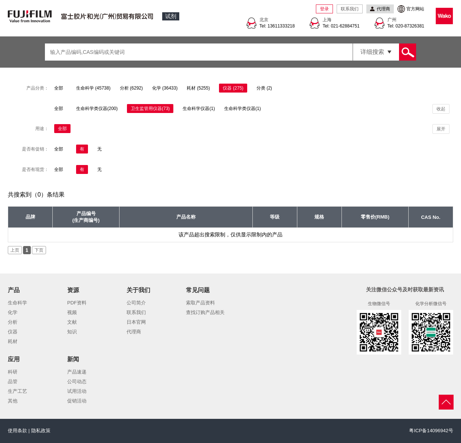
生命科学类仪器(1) (242, 108)
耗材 (12, 341)
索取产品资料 (200, 302)
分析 (12, 322)
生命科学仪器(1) (199, 108)
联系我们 (350, 9)
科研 (12, 372)
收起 (441, 108)
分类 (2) (264, 88)
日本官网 (136, 322)
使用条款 (17, 430)
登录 (324, 9)
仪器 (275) (233, 88)
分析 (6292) (131, 88)
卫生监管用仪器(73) (150, 108)
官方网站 (415, 9)
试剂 (170, 16)
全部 (58, 88)
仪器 (12, 331)
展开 (441, 129)
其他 (12, 401)
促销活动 (76, 401)
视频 (72, 312)
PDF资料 (76, 302)
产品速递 (76, 372)
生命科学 (17, 302)
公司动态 (76, 381)
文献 (72, 322)
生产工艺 (17, 391)
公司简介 (136, 302)
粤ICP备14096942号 (431, 430)
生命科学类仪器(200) (97, 108)
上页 (14, 250)
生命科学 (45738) (93, 88)
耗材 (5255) (198, 88)
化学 (12, 312)
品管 (12, 381)
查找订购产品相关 (205, 312)
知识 (72, 331)
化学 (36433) (165, 88)
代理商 (134, 331)
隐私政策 (40, 430)
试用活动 (76, 391)
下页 (39, 250)
